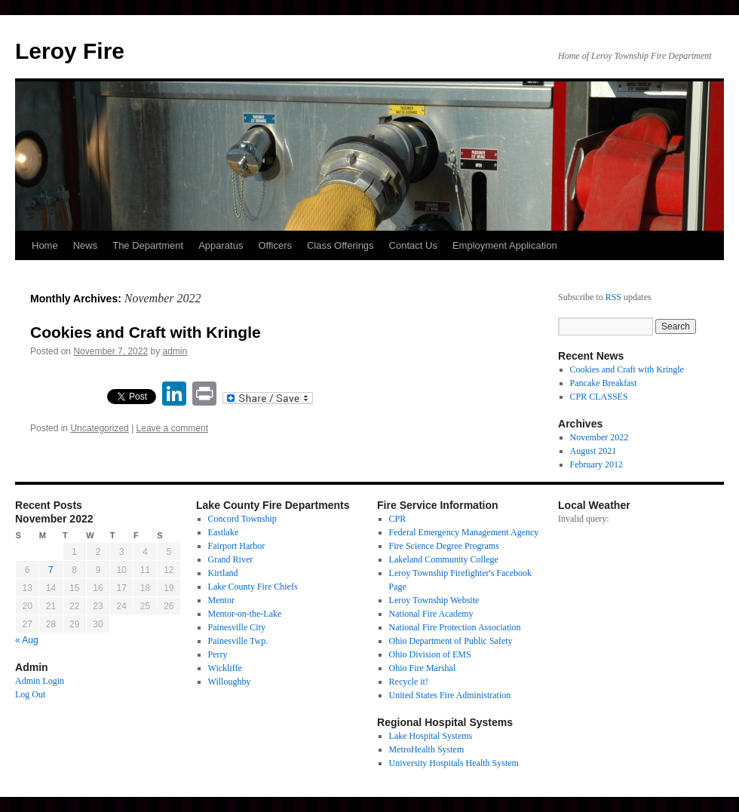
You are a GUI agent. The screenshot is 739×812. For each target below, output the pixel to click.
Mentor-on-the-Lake (245, 613)
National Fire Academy (431, 613)
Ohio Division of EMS (430, 654)
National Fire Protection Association (455, 627)
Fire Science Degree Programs (444, 546)
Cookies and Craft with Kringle (145, 332)
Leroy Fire (69, 50)
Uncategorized (99, 428)
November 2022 (599, 437)
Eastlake (223, 532)
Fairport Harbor (236, 546)
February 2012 (596, 464)
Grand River (230, 559)
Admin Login (39, 681)
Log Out (30, 694)
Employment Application (504, 245)
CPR (397, 518)
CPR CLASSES (599, 396)
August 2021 (593, 451)
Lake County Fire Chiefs (253, 586)
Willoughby (229, 681)
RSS (613, 297)
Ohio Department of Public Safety (451, 641)
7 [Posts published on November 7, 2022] (51, 570)
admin (175, 351)
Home (45, 245)
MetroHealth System (427, 749)
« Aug (26, 640)
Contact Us (413, 245)
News (85, 245)
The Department (147, 245)
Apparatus (220, 245)
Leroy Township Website (434, 600)
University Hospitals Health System (454, 763)
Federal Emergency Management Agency (464, 532)
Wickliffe (225, 668)
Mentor (221, 600)
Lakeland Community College (443, 559)
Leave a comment (172, 428)
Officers (275, 245)
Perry (218, 654)
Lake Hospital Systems (431, 736)
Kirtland (223, 573)
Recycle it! (408, 681)
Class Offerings (340, 245)
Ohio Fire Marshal (422, 668)
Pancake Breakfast (603, 383)
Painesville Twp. (238, 641)
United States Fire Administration (450, 695)
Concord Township (242, 518)
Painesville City (236, 627)
